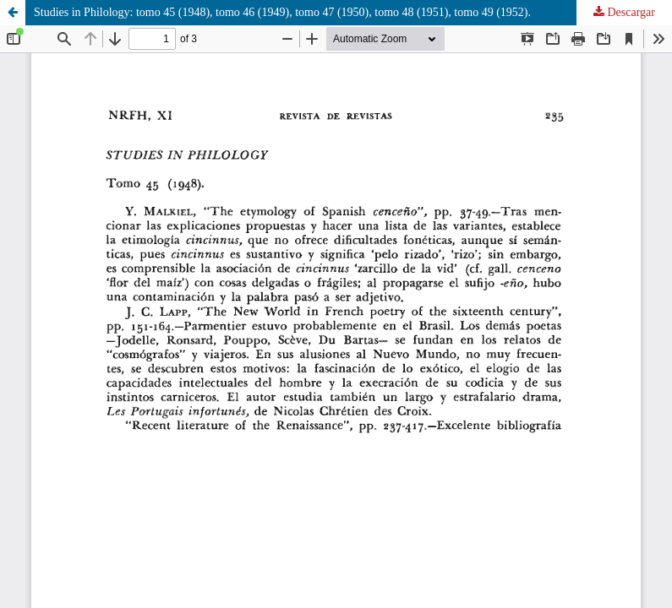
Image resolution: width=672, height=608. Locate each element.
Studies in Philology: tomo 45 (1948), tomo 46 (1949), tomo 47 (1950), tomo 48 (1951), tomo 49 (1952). (282, 12)
